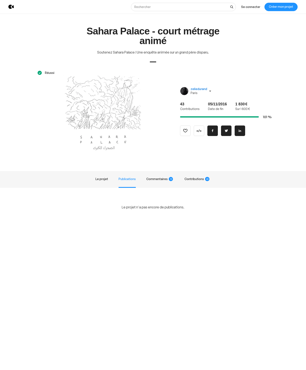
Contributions (196, 179)
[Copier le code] (199, 131)
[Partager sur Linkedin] (240, 131)
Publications (127, 179)
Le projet (101, 179)
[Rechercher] (183, 7)
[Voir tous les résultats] (231, 7)
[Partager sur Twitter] (226, 131)
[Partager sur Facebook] (212, 131)
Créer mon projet (281, 6)
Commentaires (159, 179)
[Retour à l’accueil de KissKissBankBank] (8, 7)
